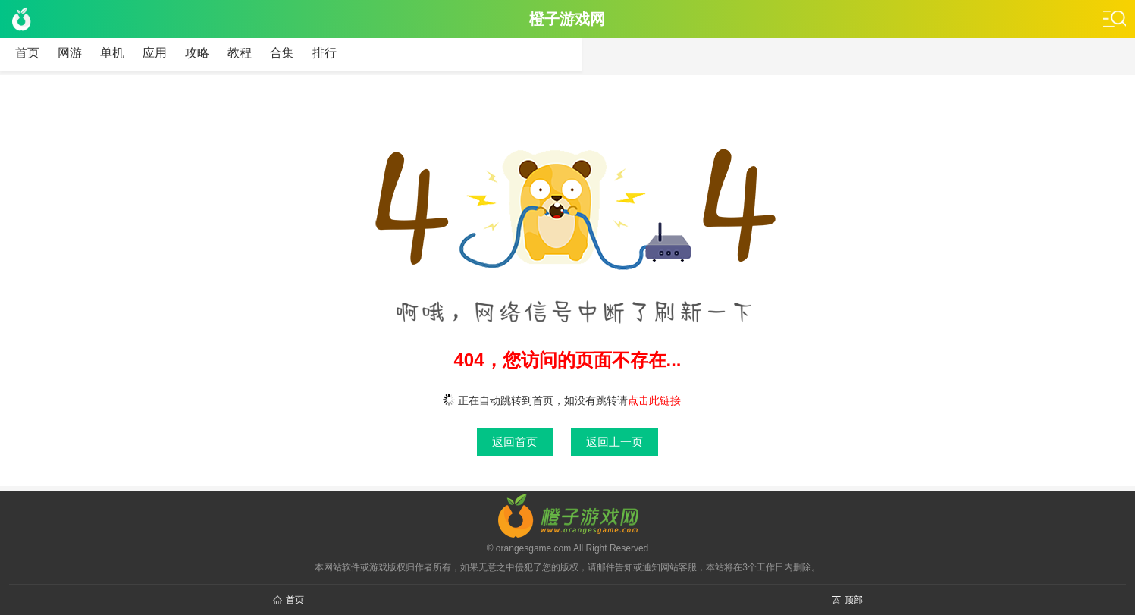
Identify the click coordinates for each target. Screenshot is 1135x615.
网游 (70, 52)
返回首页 (515, 441)
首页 (27, 52)
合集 (282, 52)
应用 (155, 52)
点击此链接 (654, 400)
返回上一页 (614, 441)
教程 (239, 52)
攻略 (197, 52)
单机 (112, 52)
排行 (324, 52)
